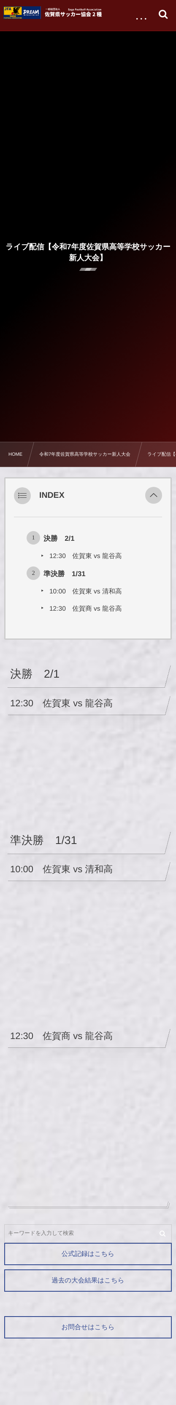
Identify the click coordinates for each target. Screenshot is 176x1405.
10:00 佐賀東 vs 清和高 (85, 591)
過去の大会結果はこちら (87, 1280)
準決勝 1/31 (64, 574)
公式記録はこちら (88, 1254)
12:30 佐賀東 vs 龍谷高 (85, 556)
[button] (153, 496)
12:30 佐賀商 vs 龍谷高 (85, 608)
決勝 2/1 (58, 538)
